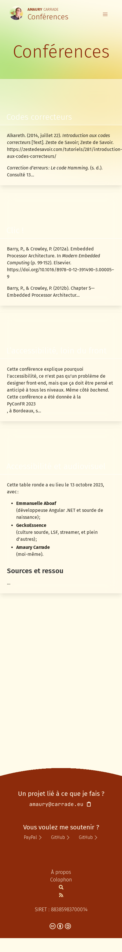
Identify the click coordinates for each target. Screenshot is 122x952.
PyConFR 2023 (21, 404)
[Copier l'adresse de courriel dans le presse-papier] (89, 804)
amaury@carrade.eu (56, 804)
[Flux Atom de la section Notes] (61, 895)
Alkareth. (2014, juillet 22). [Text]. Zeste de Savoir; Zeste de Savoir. (60, 139)
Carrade (43, 9)
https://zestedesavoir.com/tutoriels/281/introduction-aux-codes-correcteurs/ (61, 153)
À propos (61, 872)
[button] (105, 14)
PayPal (30, 837)
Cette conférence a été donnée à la (44, 397)
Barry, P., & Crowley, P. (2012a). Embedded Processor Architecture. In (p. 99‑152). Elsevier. (53, 255)
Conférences (48, 16)
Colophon (61, 880)
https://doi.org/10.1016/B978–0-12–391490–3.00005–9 (60, 273)
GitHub (58, 837)
